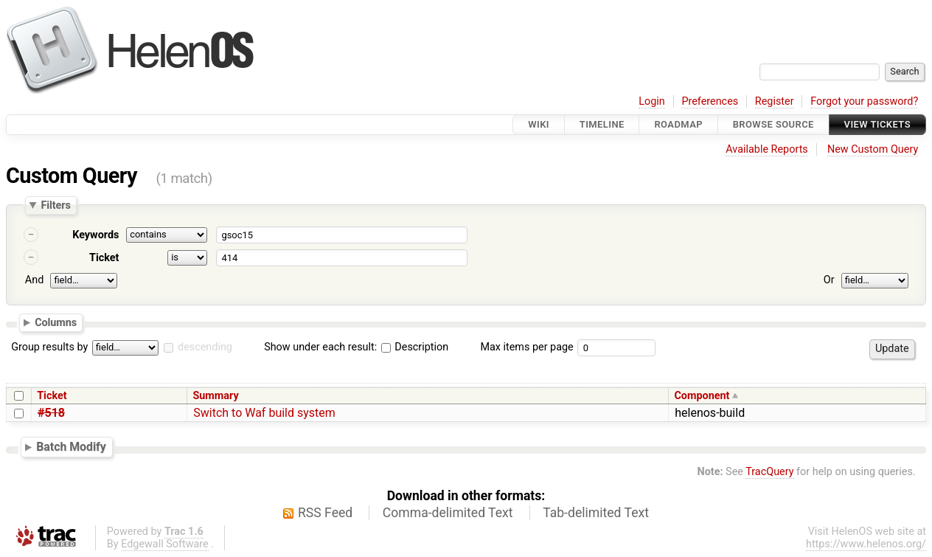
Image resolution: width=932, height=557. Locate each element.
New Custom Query (872, 149)
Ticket (104, 258)
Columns (56, 322)
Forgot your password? (864, 101)
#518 (51, 413)
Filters (55, 205)
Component (701, 396)
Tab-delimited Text (596, 512)
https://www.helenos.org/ (866, 544)
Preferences (709, 101)
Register (774, 101)
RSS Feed (325, 512)
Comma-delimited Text (448, 512)
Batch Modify (71, 447)
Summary (215, 396)
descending (205, 347)
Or (829, 280)
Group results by (49, 347)
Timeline (602, 124)
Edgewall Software (165, 544)
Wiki (538, 124)
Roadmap (678, 124)
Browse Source (773, 124)
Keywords (95, 235)
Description (414, 347)
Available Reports (767, 149)
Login (652, 101)
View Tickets (877, 124)
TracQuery (769, 472)
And (34, 280)
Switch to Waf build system (264, 413)
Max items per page (526, 347)
